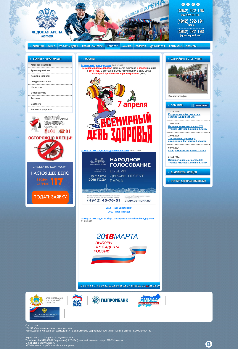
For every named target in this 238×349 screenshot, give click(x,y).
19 (135, 285)
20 (139, 285)
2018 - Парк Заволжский (119, 208)
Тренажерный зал (40, 70)
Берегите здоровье (41, 109)
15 (121, 285)
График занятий (92, 46)
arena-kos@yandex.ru (44, 343)
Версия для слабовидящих (188, 181)
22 (147, 285)
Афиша (126, 46)
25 (158, 285)
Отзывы (191, 46)
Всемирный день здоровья (96, 65)
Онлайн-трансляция (184, 172)
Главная (37, 46)
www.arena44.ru (143, 330)
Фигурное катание (41, 81)
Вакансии (36, 104)
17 (128, 285)
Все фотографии (177, 96)
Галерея (141, 46)
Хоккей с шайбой (40, 76)
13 (113, 285)
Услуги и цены (69, 46)
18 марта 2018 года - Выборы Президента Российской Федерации (117, 218)
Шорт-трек (36, 87)
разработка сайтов (51, 345)
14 (117, 285)
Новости (112, 46)
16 (124, 285)
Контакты (175, 46)
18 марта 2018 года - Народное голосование (105, 150)
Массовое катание (41, 65)
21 (143, 285)
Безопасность (38, 92)
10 (102, 285)
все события (200, 105)
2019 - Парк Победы (119, 211)
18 (132, 285)
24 (154, 285)
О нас (51, 46)
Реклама (35, 98)
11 (106, 285)
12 (109, 285)
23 (150, 285)
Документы (157, 46)
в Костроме (68, 345)
